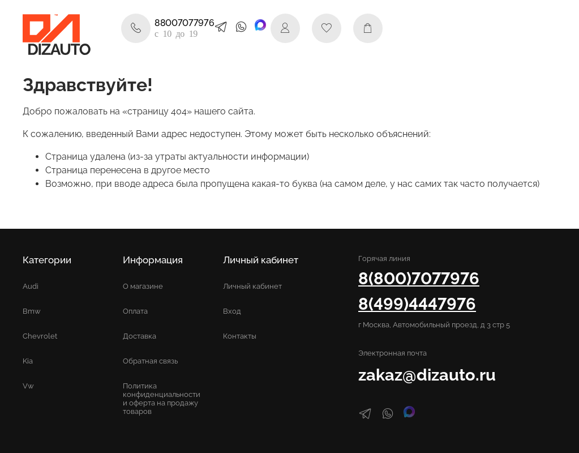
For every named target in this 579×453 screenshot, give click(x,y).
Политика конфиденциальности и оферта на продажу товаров (161, 399)
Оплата (135, 311)
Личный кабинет (252, 286)
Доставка (139, 336)
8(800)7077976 (418, 278)
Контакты (239, 336)
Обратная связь (150, 361)
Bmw (32, 311)
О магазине (143, 286)
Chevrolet (40, 336)
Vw (28, 386)
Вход (232, 311)
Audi (30, 286)
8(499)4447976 (417, 304)
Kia (28, 361)
